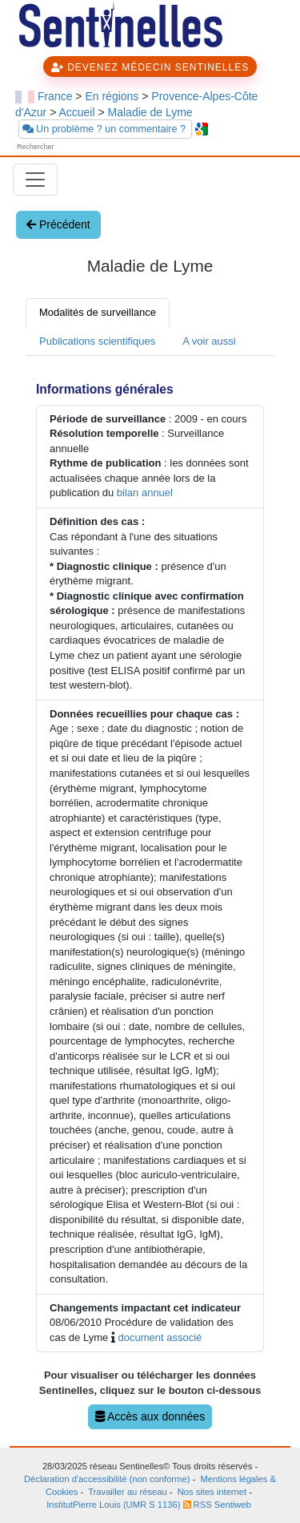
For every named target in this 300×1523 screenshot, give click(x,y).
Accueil (76, 112)
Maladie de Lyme (150, 112)
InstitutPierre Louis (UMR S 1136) (114, 1504)
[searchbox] (61, 147)
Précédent (58, 224)
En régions (111, 96)
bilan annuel (145, 493)
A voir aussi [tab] (208, 341)
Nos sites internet (212, 1492)
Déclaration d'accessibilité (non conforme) (107, 1479)
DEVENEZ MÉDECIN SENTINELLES (150, 67)
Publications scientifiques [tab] (97, 341)
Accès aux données (150, 1416)
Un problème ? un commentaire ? (105, 129)
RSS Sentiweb (217, 1504)
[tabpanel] (150, 901)
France (55, 96)
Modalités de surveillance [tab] (97, 312)
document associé (160, 1337)
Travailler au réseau (127, 1492)
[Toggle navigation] (35, 180)
